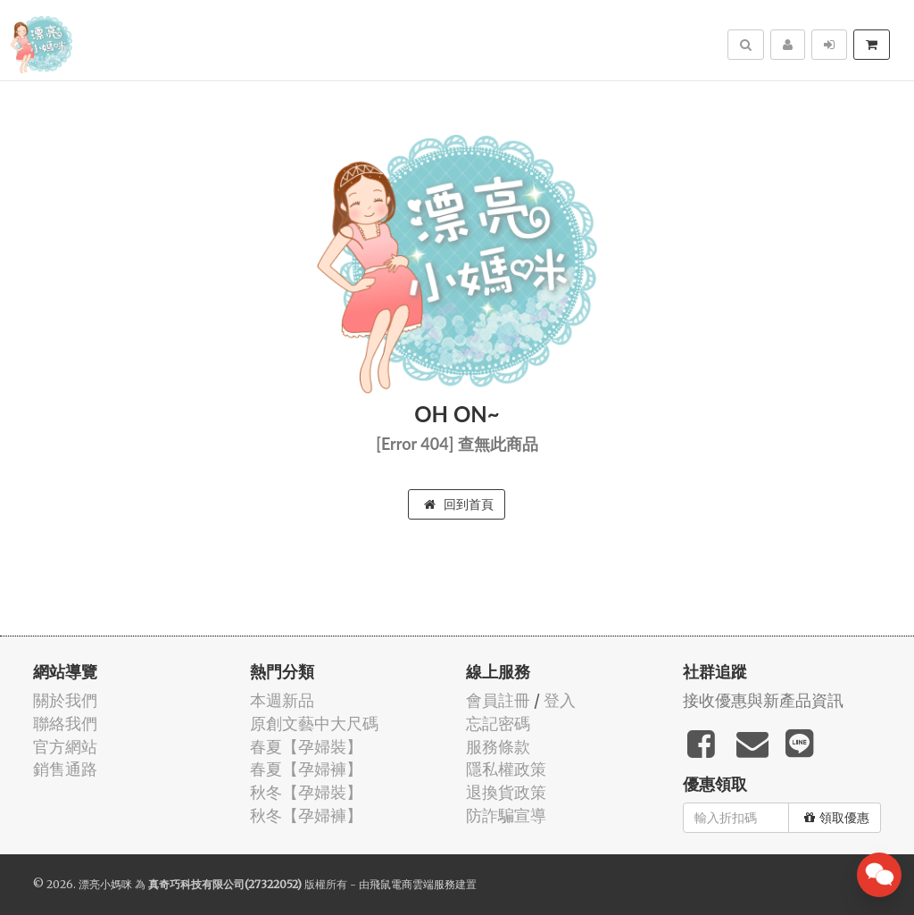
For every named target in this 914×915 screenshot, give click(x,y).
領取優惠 (836, 818)
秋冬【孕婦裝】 (306, 792)
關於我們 (65, 700)
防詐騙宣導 (506, 815)
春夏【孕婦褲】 (306, 769)
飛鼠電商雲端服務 (412, 884)
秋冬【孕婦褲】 (306, 815)
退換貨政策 (506, 792)
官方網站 (65, 746)
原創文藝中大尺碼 (314, 723)
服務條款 (498, 746)
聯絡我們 (65, 723)
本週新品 (282, 700)
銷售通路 (65, 769)
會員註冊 (498, 700)
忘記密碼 (498, 723)
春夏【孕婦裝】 (306, 746)
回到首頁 (459, 504)
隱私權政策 (506, 769)
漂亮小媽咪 (105, 884)
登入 (560, 700)
